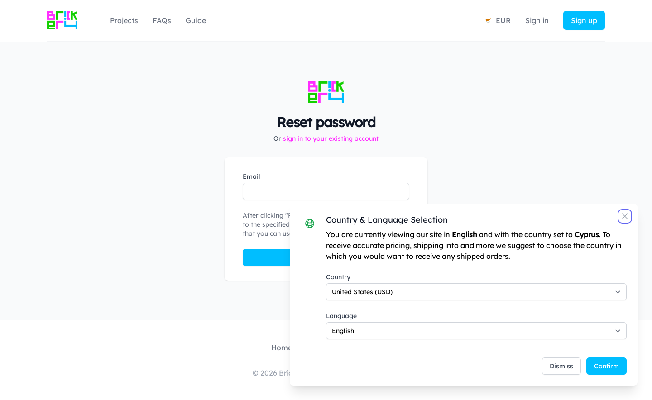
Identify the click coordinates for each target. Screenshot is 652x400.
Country (338, 277)
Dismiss (561, 366)
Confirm (606, 366)
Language (341, 316)
